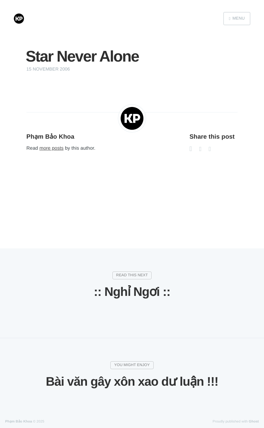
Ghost (254, 422)
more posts (52, 148)
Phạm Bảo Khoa (50, 136)
